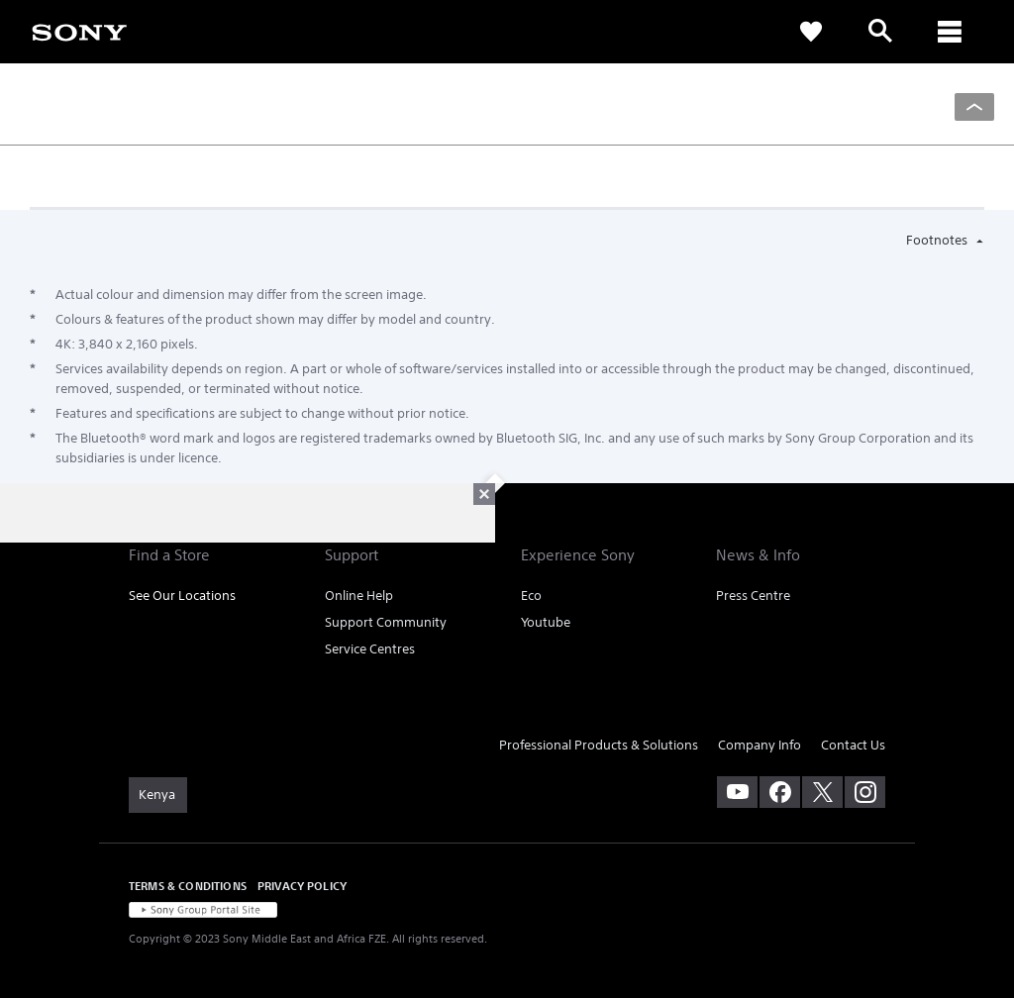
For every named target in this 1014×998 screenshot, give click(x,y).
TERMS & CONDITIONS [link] (188, 885)
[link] (79, 31)
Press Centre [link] (753, 595)
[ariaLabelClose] (949, 31)
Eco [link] (531, 595)
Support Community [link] (386, 622)
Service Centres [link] (370, 649)
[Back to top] (974, 107)
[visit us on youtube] (737, 792)
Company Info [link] (759, 745)
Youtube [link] (545, 622)
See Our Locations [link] (182, 595)
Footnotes (938, 240)
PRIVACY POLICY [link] (302, 885)
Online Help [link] (359, 595)
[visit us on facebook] (780, 792)
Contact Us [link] (853, 745)
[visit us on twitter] (822, 792)
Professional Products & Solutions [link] (598, 745)
